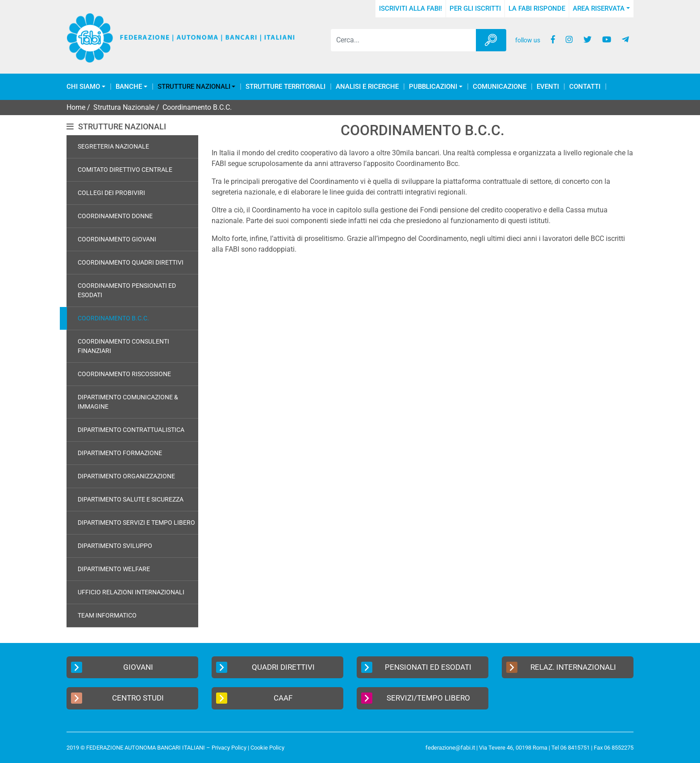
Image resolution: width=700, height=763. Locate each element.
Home (76, 107)
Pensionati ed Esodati (416, 667)
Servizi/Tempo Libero (415, 698)
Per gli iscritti (475, 8)
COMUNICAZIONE (499, 86)
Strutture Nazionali (194, 86)
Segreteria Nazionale (113, 146)
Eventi (548, 86)
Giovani (112, 667)
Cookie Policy (267, 747)
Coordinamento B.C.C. (113, 318)
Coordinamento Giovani (117, 239)
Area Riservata (599, 8)
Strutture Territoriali (285, 86)
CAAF (254, 698)
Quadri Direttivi (265, 667)
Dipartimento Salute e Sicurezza (130, 499)
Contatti (584, 86)
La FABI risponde (536, 8)
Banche (129, 86)
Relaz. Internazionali (561, 667)
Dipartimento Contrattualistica (131, 429)
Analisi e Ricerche (367, 86)
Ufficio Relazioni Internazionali (131, 592)
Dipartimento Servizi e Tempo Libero (136, 522)
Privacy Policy (229, 747)
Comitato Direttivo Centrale (125, 169)
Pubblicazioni (433, 86)
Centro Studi (117, 698)
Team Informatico (107, 615)
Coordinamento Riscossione (124, 373)
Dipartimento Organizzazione (126, 476)
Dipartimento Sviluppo (115, 545)
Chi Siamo (83, 86)
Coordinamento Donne (115, 216)
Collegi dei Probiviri (111, 192)
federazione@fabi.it (450, 747)
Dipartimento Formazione (120, 452)
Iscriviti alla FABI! (410, 8)
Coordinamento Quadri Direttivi (130, 262)
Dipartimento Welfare (114, 568)
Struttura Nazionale (123, 107)
